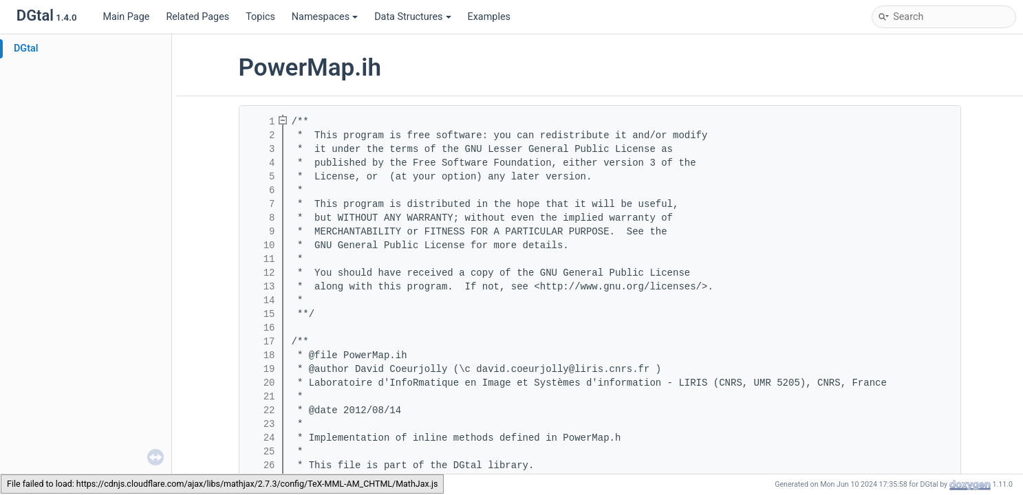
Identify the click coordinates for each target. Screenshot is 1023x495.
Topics (260, 17)
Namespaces (325, 17)
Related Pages (197, 17)
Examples (489, 17)
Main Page (126, 17)
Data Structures (412, 17)
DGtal (26, 48)
